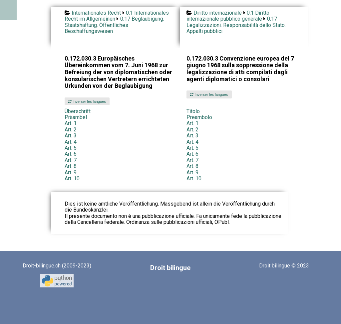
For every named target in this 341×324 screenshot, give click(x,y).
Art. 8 (71, 166)
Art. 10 (72, 178)
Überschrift (78, 111)
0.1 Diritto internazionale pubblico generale (227, 16)
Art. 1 (71, 123)
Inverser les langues (87, 101)
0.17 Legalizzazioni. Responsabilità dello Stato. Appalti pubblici (236, 25)
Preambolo (199, 117)
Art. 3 (71, 135)
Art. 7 (71, 160)
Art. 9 (71, 172)
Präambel (76, 117)
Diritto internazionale (217, 13)
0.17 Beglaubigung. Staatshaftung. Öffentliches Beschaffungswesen (114, 25)
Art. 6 (71, 154)
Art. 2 (71, 129)
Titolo (193, 111)
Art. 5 (71, 148)
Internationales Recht (96, 13)
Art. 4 (71, 142)
